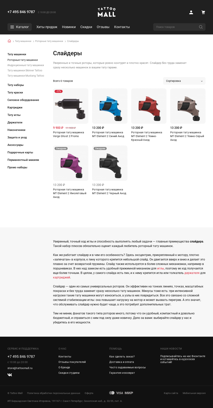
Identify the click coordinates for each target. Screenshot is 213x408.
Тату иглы (14, 115)
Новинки (69, 27)
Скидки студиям (69, 372)
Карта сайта (171, 393)
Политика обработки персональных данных (53, 393)
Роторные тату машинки (49, 41)
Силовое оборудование (23, 100)
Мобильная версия (194, 393)
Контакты (122, 27)
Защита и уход (17, 137)
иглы (160, 268)
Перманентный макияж (23, 160)
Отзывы (103, 27)
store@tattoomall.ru (20, 368)
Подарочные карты (20, 152)
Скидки (86, 27)
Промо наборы (17, 167)
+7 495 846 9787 (21, 12)
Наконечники (16, 130)
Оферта (89, 393)
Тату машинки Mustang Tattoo (25, 75)
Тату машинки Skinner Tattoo (24, 70)
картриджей (61, 277)
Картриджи (14, 107)
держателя (192, 273)
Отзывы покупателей (72, 361)
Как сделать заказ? (122, 356)
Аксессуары (15, 145)
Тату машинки (23, 41)
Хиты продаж (46, 27)
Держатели (14, 122)
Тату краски (15, 92)
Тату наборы (15, 85)
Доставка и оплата (121, 361)
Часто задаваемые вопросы (127, 367)
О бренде (64, 367)
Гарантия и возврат (122, 372)
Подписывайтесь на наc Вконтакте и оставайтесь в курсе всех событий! (182, 359)
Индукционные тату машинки (25, 65)
